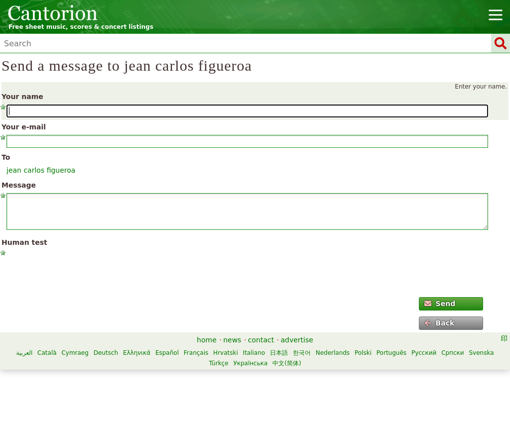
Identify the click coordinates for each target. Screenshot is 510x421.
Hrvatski (225, 352)
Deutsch (106, 352)
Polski (363, 352)
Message (18, 185)
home (207, 340)
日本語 (279, 352)
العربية (24, 352)
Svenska (481, 352)
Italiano (254, 352)
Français (196, 352)
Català (46, 352)
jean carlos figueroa (40, 170)
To (5, 157)
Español (167, 352)
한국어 (302, 352)
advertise (297, 340)
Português (391, 352)
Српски (452, 352)
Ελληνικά (136, 352)
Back (439, 323)
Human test (24, 242)
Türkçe (218, 363)
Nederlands (333, 352)
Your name (22, 97)
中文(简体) (286, 363)
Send (439, 304)
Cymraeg (74, 352)
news (232, 340)
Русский (423, 352)
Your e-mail (23, 127)
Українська (250, 363)
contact (261, 340)
